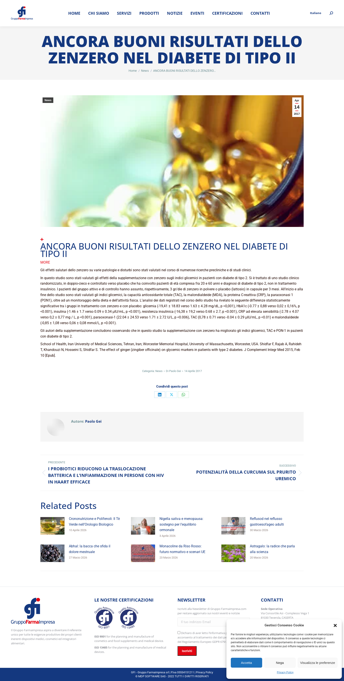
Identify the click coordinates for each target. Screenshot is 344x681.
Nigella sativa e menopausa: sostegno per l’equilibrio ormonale (181, 524)
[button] (335, 625)
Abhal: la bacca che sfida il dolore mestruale (89, 549)
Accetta (246, 663)
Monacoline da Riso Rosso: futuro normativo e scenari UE (182, 549)
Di (173, 371)
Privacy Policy (285, 672)
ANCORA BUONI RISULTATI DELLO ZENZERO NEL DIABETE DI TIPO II (164, 250)
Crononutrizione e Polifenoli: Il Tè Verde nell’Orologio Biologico (94, 521)
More (45, 262)
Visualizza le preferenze (317, 663)
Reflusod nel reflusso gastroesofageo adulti (267, 521)
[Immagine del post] (52, 526)
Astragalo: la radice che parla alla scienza (272, 549)
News (48, 100)
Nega (280, 663)
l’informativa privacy (222, 633)
